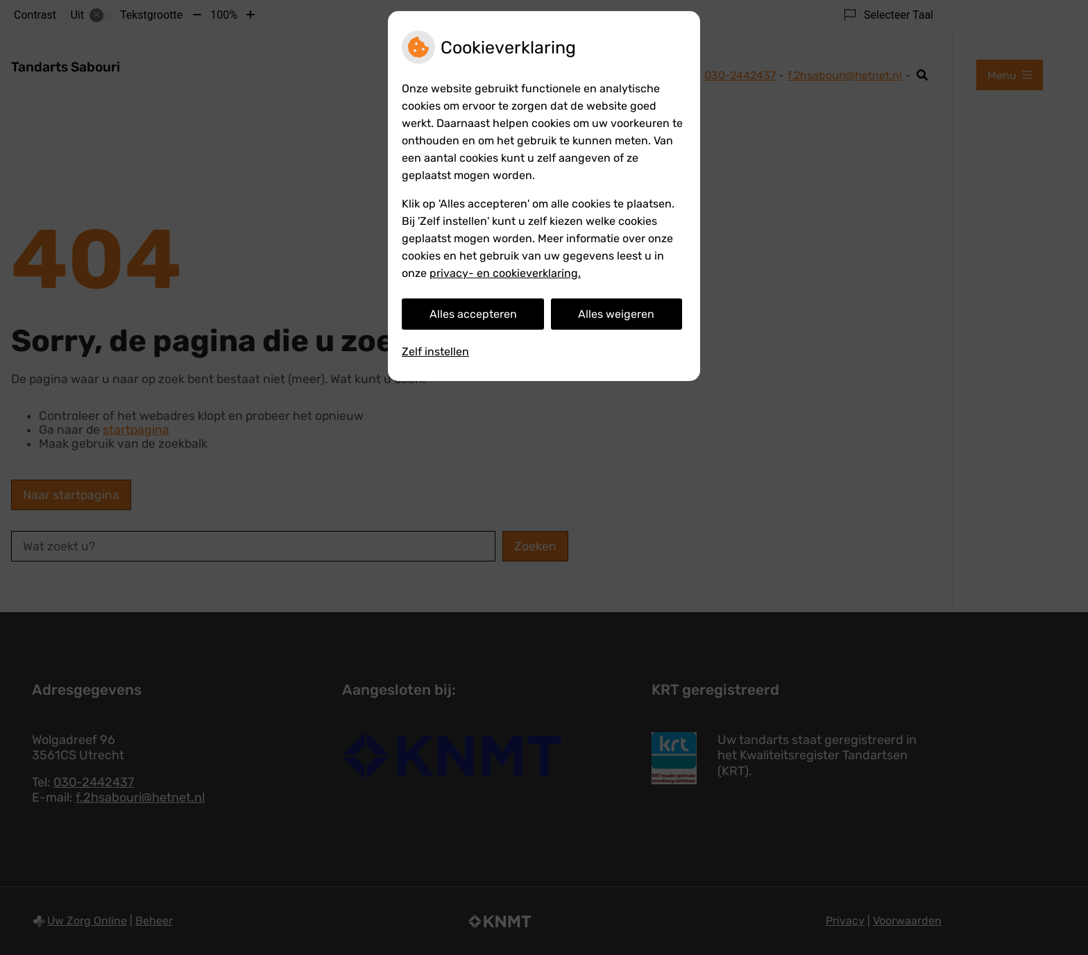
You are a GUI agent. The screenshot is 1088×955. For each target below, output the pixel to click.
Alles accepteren (473, 314)
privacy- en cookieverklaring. (505, 273)
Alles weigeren (616, 314)
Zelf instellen (435, 351)
